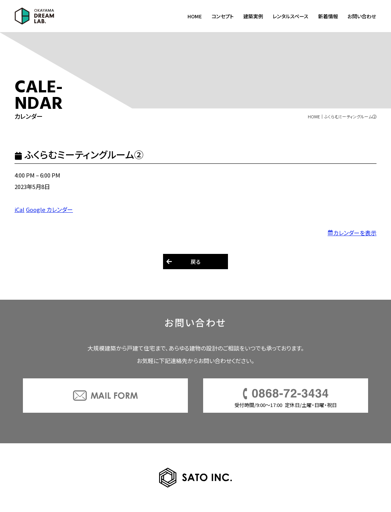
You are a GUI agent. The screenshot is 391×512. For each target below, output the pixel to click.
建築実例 (253, 16)
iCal (19, 209)
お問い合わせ (361, 16)
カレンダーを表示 (354, 233)
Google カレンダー (49, 209)
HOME (194, 16)
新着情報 (328, 16)
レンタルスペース (291, 16)
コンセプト (223, 16)
